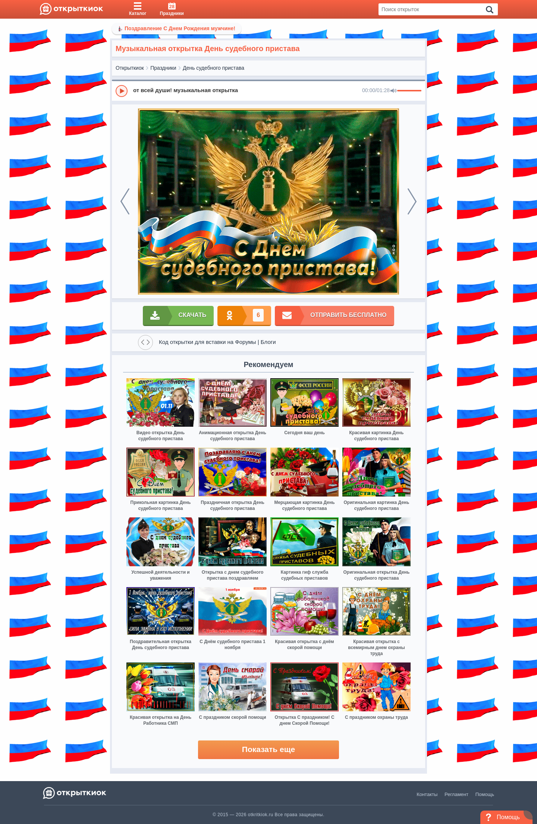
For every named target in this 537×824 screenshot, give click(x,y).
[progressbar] (409, 91)
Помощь (484, 794)
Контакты (427, 794)
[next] (412, 201)
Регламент (456, 794)
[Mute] (393, 91)
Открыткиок (130, 68)
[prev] (125, 201)
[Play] (122, 91)
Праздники (163, 68)
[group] (268, 91)
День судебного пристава (213, 68)
